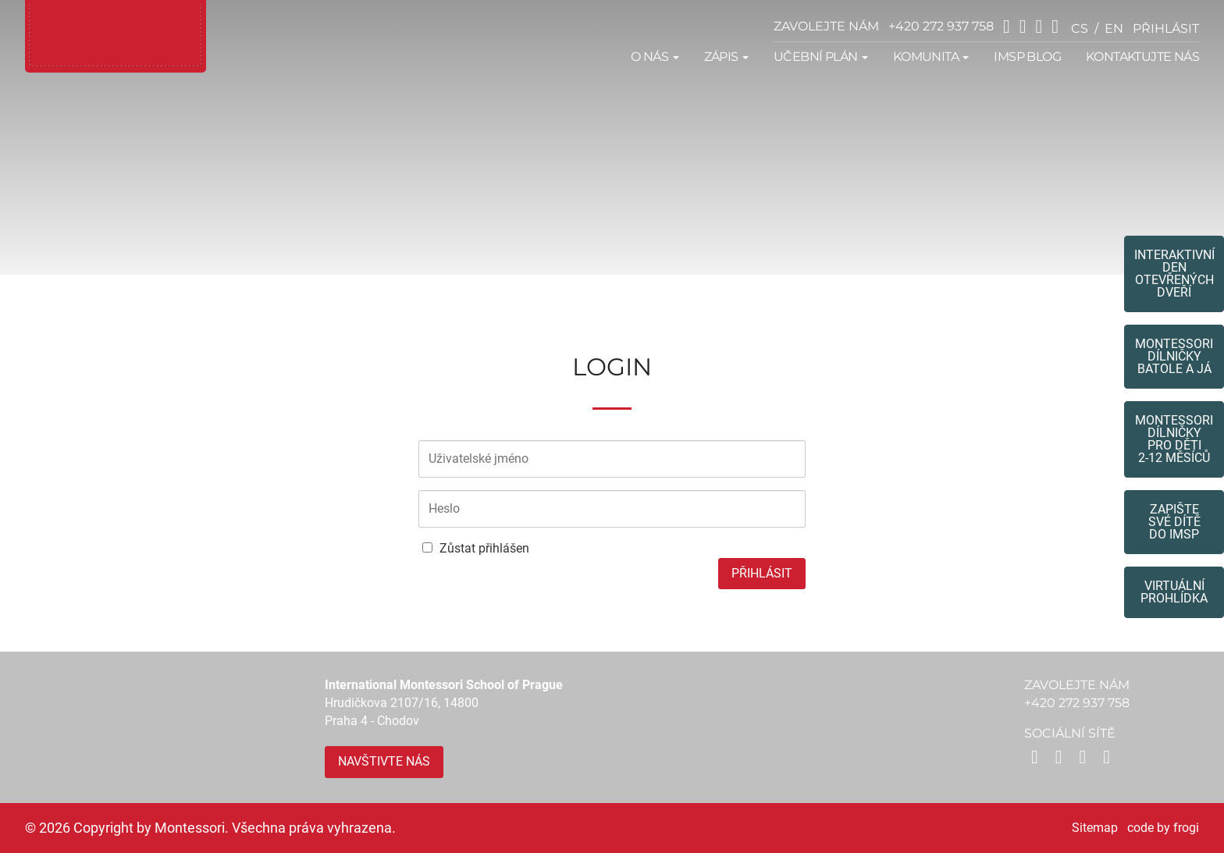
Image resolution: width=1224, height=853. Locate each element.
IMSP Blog (1027, 56)
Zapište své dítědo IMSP (1174, 522)
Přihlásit (761, 573)
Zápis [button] (726, 56)
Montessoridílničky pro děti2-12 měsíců (1174, 439)
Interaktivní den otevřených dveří (1174, 273)
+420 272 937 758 (941, 26)
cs (1079, 28)
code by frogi (1163, 827)
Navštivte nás (384, 761)
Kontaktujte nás (1142, 56)
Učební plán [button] (821, 56)
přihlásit (1166, 28)
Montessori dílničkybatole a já (1174, 356)
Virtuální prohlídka (1174, 592)
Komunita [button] (931, 56)
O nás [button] (654, 56)
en (1114, 28)
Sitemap (1095, 827)
